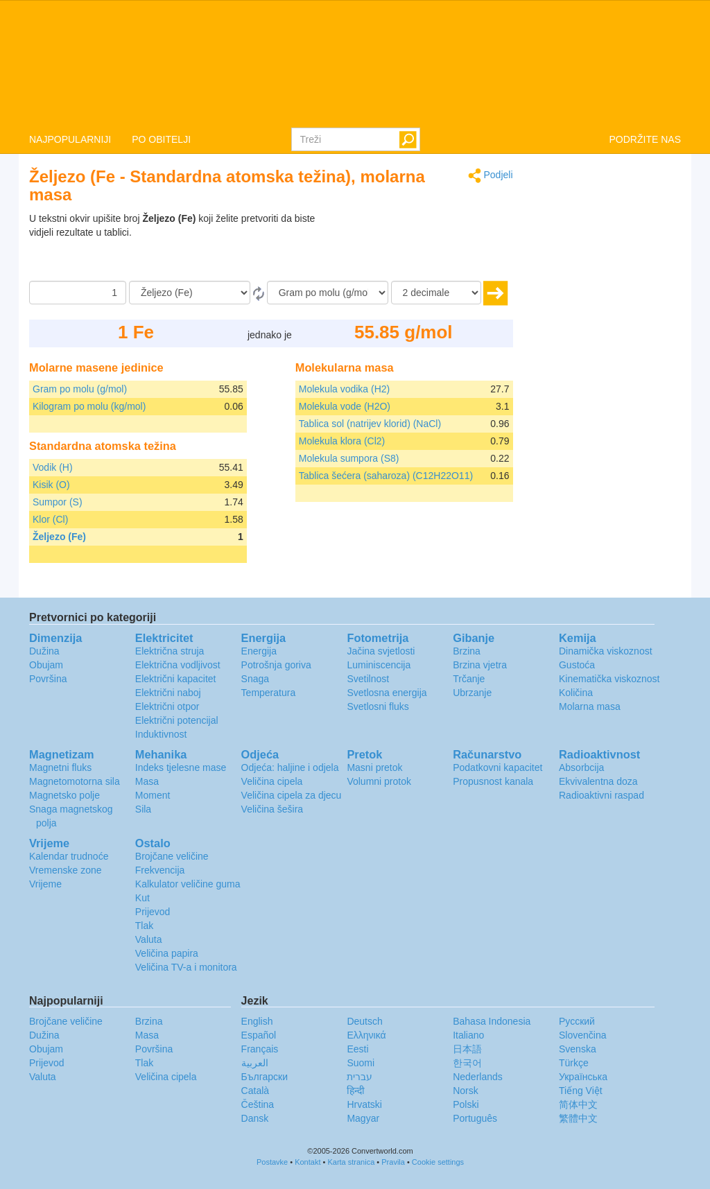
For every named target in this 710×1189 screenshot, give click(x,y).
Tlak (144, 925)
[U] (327, 292)
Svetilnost (368, 678)
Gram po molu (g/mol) (80, 388)
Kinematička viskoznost (609, 678)
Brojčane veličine (172, 856)
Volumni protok (379, 781)
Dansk (255, 1118)
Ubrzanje (472, 692)
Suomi (360, 1062)
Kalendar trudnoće (68, 856)
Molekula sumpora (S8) (349, 458)
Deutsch (364, 1021)
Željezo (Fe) (59, 536)
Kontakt (307, 1162)
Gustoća (577, 664)
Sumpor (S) (58, 501)
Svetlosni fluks (377, 706)
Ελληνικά (366, 1035)
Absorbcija (581, 767)
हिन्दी (356, 1090)
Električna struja (170, 651)
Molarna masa (590, 706)
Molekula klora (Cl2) (342, 440)
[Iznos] (77, 292)
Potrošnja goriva (276, 664)
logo (355, 63)
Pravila (393, 1162)
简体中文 (578, 1104)
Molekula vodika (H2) (344, 388)
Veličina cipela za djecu (291, 795)
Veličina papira (166, 953)
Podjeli (490, 175)
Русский (577, 1021)
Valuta (148, 939)
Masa (147, 781)
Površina (48, 678)
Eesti (357, 1049)
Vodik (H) (53, 467)
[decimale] (436, 292)
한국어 (467, 1062)
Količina (576, 692)
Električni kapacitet (175, 678)
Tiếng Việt (581, 1090)
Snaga (255, 678)
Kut (142, 897)
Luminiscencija (378, 664)
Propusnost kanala (493, 781)
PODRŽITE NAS (645, 139)
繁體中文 (578, 1118)
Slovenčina (583, 1035)
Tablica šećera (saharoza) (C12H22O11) (386, 475)
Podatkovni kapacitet (497, 767)
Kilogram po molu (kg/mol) (89, 406)
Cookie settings (438, 1162)
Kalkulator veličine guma (188, 883)
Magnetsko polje (64, 795)
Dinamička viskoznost (605, 651)
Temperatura (268, 692)
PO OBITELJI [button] (161, 139)
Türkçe (574, 1062)
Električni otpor (167, 706)
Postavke (272, 1162)
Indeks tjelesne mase (181, 767)
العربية (254, 1062)
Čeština (257, 1104)
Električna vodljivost (177, 664)
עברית (359, 1076)
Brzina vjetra (480, 664)
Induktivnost (161, 734)
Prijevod (153, 911)
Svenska (577, 1049)
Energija (259, 651)
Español (259, 1035)
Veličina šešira (272, 809)
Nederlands (478, 1076)
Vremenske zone (65, 870)
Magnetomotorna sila (74, 781)
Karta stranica (350, 1162)
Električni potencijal (176, 720)
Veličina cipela (272, 781)
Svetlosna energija (386, 692)
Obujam (46, 664)
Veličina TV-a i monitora (186, 967)
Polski (465, 1104)
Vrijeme (45, 883)
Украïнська (583, 1076)
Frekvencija (160, 870)
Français (260, 1049)
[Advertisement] (426, 246)
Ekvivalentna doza (598, 781)
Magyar (363, 1118)
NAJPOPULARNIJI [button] (70, 139)
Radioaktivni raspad (601, 795)
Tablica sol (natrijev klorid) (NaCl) (370, 423)
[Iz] (189, 292)
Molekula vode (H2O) (344, 406)
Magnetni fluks (60, 767)
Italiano (468, 1035)
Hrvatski (364, 1104)
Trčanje (469, 678)
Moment (153, 795)
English (257, 1021)
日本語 (467, 1049)
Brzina (466, 651)
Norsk (465, 1090)
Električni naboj (168, 692)
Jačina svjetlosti (381, 651)
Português (475, 1118)
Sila (143, 809)
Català (255, 1090)
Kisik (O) (51, 484)
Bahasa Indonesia (491, 1021)
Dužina (44, 651)
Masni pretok (374, 767)
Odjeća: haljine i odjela (290, 767)
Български (264, 1076)
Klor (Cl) (50, 519)
